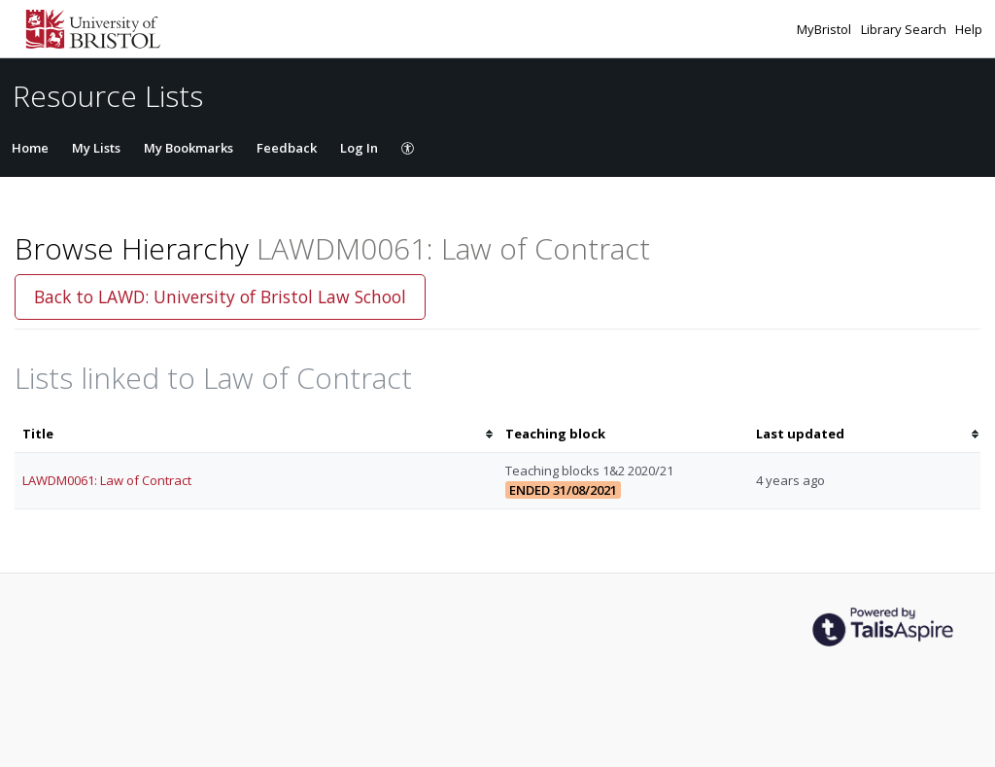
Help (968, 29)
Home (30, 148)
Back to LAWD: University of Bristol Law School (220, 296)
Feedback (287, 148)
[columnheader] (256, 434)
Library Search (905, 29)
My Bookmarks (188, 148)
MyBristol (825, 29)
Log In (359, 148)
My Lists (96, 148)
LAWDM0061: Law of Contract (106, 480)
